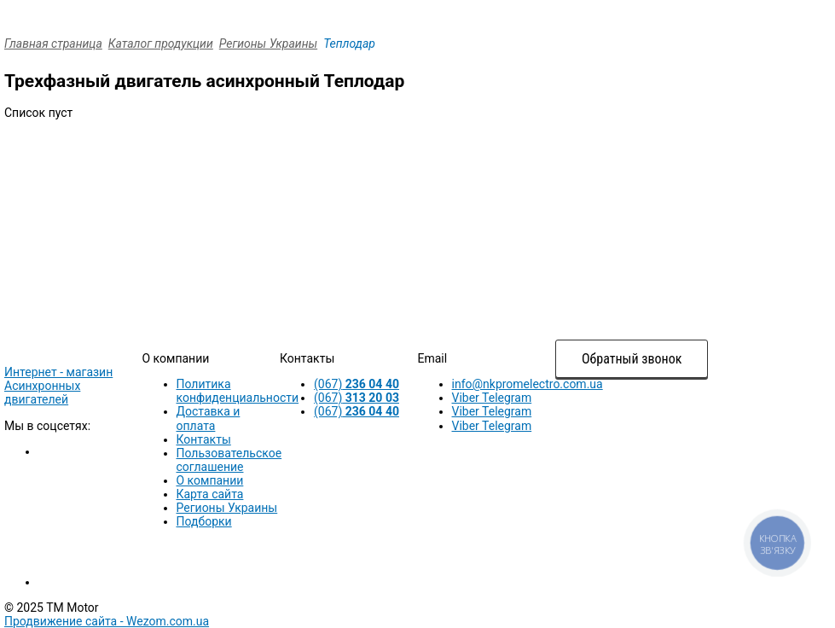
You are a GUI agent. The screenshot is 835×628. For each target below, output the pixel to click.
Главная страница (53, 43)
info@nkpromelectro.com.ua (527, 384)
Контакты (204, 439)
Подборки (204, 521)
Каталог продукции (160, 43)
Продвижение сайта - (106, 621)
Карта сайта (210, 494)
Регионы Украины (268, 43)
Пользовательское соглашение (229, 460)
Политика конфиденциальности (238, 390)
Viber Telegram (492, 397)
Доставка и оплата (209, 418)
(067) (356, 384)
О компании (210, 480)
